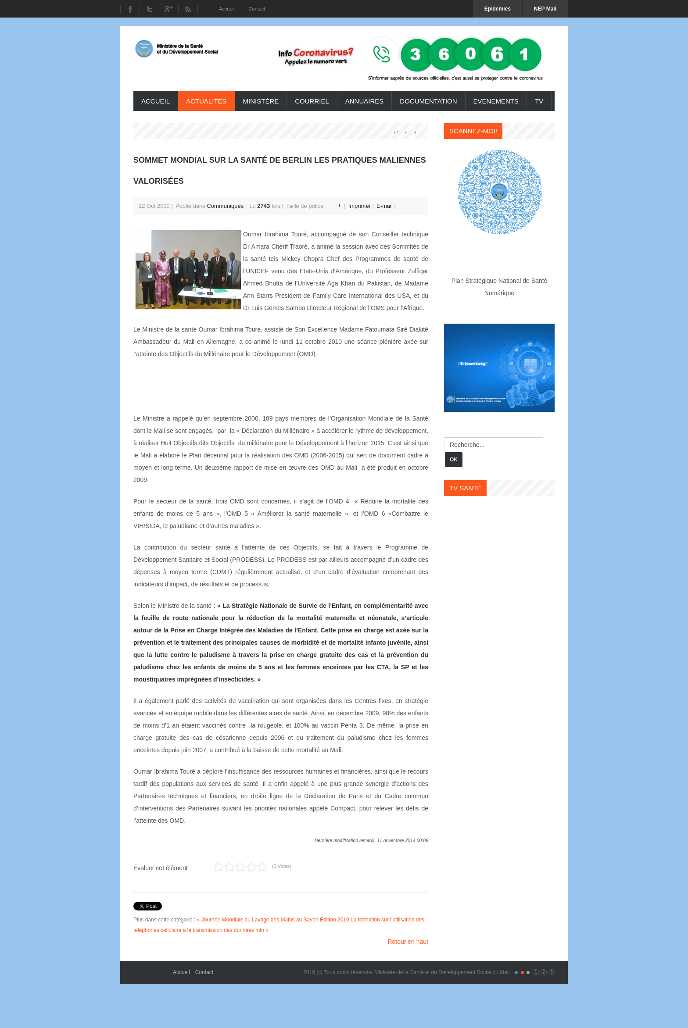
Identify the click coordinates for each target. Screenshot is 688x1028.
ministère (261, 101)
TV (539, 101)
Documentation (428, 101)
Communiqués (225, 206)
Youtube (168, 9)
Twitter (149, 9)
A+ (396, 132)
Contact (204, 972)
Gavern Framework (153, 969)
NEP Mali (545, 9)
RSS (188, 9)
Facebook (130, 9)
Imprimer (360, 206)
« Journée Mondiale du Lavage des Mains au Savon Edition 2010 (273, 920)
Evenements (496, 101)
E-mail (385, 206)
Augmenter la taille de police (339, 203)
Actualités (206, 101)
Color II (522, 972)
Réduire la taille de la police (331, 203)
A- (415, 132)
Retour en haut (407, 941)
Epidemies (497, 9)
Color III (528, 972)
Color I (516, 972)
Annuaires (364, 101)
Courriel (312, 101)
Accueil (155, 101)
